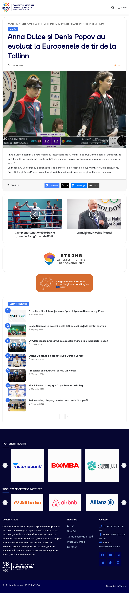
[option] (27, 465)
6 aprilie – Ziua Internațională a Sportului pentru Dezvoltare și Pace (66, 311)
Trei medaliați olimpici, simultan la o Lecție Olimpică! (58, 400)
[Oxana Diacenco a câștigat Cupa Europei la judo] (17, 360)
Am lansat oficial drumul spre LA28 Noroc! (52, 370)
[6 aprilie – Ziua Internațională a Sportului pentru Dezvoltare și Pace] (17, 316)
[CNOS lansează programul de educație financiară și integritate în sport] (17, 345)
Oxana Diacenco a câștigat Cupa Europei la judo (56, 355)
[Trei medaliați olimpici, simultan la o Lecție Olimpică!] (17, 405)
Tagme (122, 586)
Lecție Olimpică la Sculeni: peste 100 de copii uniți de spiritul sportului (67, 326)
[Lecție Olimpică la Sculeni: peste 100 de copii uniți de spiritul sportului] (17, 331)
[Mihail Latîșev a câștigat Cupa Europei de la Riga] (17, 390)
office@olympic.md (109, 546)
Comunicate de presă (80, 536)
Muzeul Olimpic (76, 542)
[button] (5, 465)
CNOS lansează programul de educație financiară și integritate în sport (68, 341)
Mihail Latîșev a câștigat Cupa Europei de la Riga (56, 385)
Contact (72, 547)
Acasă (12, 24)
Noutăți (23, 24)
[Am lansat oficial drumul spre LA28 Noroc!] (17, 375)
